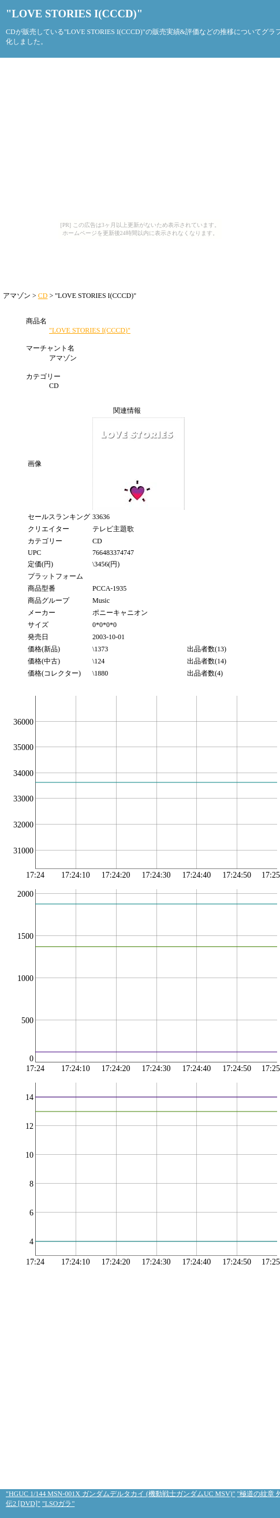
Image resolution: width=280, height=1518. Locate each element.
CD (43, 296)
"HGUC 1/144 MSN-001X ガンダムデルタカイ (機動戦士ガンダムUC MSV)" (120, 1494)
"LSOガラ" (58, 1504)
